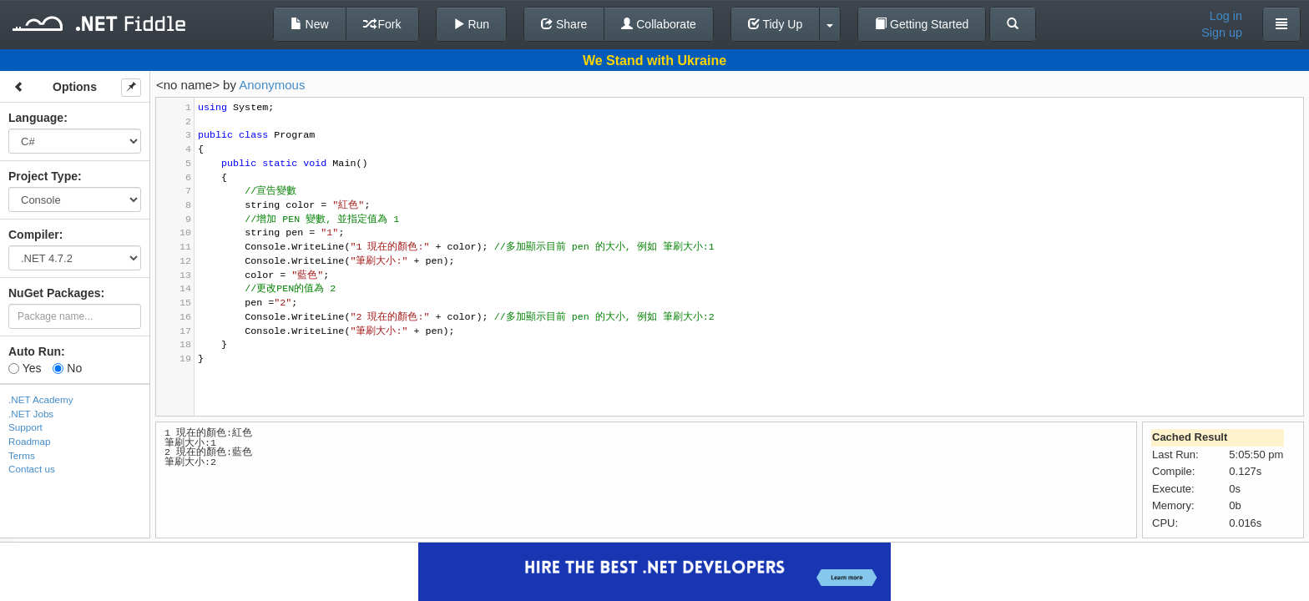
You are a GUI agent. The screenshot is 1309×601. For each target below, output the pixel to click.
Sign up (1221, 32)
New (310, 24)
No (67, 368)
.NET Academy (40, 399)
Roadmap (29, 441)
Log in (1226, 16)
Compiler (33, 234)
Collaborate (658, 24)
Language (35, 117)
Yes (24, 368)
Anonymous (272, 85)
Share (564, 24)
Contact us (31, 468)
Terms (21, 455)
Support (25, 427)
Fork (382, 24)
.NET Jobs (30, 413)
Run (471, 24)
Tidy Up (775, 24)
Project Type (43, 176)
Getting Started (921, 24)
